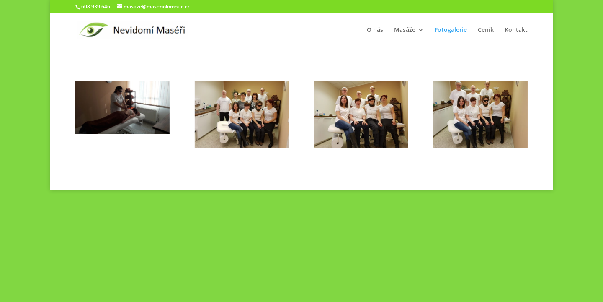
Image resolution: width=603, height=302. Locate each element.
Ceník (486, 30)
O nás (375, 30)
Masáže (404, 30)
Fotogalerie (451, 30)
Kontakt (516, 30)
